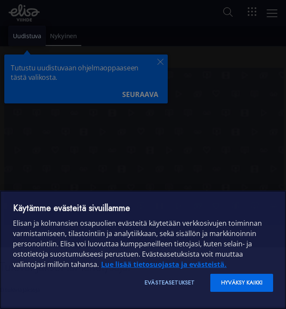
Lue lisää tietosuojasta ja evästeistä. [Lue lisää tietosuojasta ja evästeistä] (164, 264)
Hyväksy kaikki (241, 283)
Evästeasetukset (169, 283)
